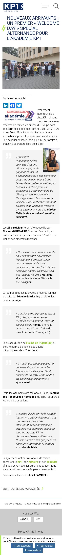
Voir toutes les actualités (21, 488)
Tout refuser (44, 545)
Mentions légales (13, 503)
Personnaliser (33, 550)
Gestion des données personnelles (43, 503)
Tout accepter (22, 545)
